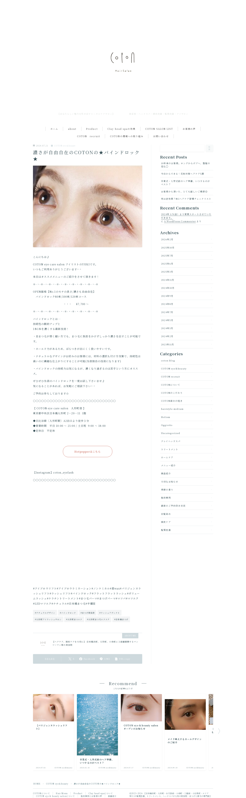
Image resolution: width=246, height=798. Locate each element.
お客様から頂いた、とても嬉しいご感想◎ (184, 191)
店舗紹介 (112, 796)
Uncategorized (170, 433)
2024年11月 (167, 279)
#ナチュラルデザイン (45, 612)
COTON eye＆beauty (63, 146)
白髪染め (166, 513)
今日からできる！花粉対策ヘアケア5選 (182, 173)
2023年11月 (167, 344)
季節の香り (167, 489)
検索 (210, 148)
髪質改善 (166, 530)
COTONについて (170, 384)
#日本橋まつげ (121, 619)
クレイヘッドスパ (171, 441)
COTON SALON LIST (159, 128)
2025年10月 (168, 247)
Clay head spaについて (100, 793)
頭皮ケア (166, 521)
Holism (165, 417)
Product (92, 128)
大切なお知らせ (169, 481)
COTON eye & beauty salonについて (55, 796)
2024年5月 (167, 320)
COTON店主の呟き (172, 400)
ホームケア (167, 457)
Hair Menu (62, 793)
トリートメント (169, 449)
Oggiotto (167, 425)
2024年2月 (167, 336)
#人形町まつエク (74, 619)
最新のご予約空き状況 (173, 505)
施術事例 (166, 497)
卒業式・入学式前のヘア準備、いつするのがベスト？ (185, 182)
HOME (37, 783)
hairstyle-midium (172, 408)
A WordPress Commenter (180, 221)
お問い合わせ (161, 136)
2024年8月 (167, 304)
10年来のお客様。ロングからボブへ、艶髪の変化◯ (185, 165)
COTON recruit (88, 136)
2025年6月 (167, 263)
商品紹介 (166, 473)
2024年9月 (167, 295)
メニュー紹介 (168, 465)
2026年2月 (167, 239)
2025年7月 (167, 255)
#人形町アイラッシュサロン (48, 619)
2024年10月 (168, 287)
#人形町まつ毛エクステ (98, 619)
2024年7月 (167, 312)
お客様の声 (189, 128)
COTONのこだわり (172, 392)
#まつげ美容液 (88, 612)
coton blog (168, 360)
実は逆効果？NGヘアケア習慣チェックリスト (186, 198)
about (72, 128)
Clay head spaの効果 (121, 128)
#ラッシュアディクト (109, 612)
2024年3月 (167, 328)
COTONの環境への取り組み (126, 136)
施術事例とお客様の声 (91, 796)
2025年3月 (167, 271)
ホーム (54, 128)
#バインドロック (68, 612)
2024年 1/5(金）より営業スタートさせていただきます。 (186, 216)
